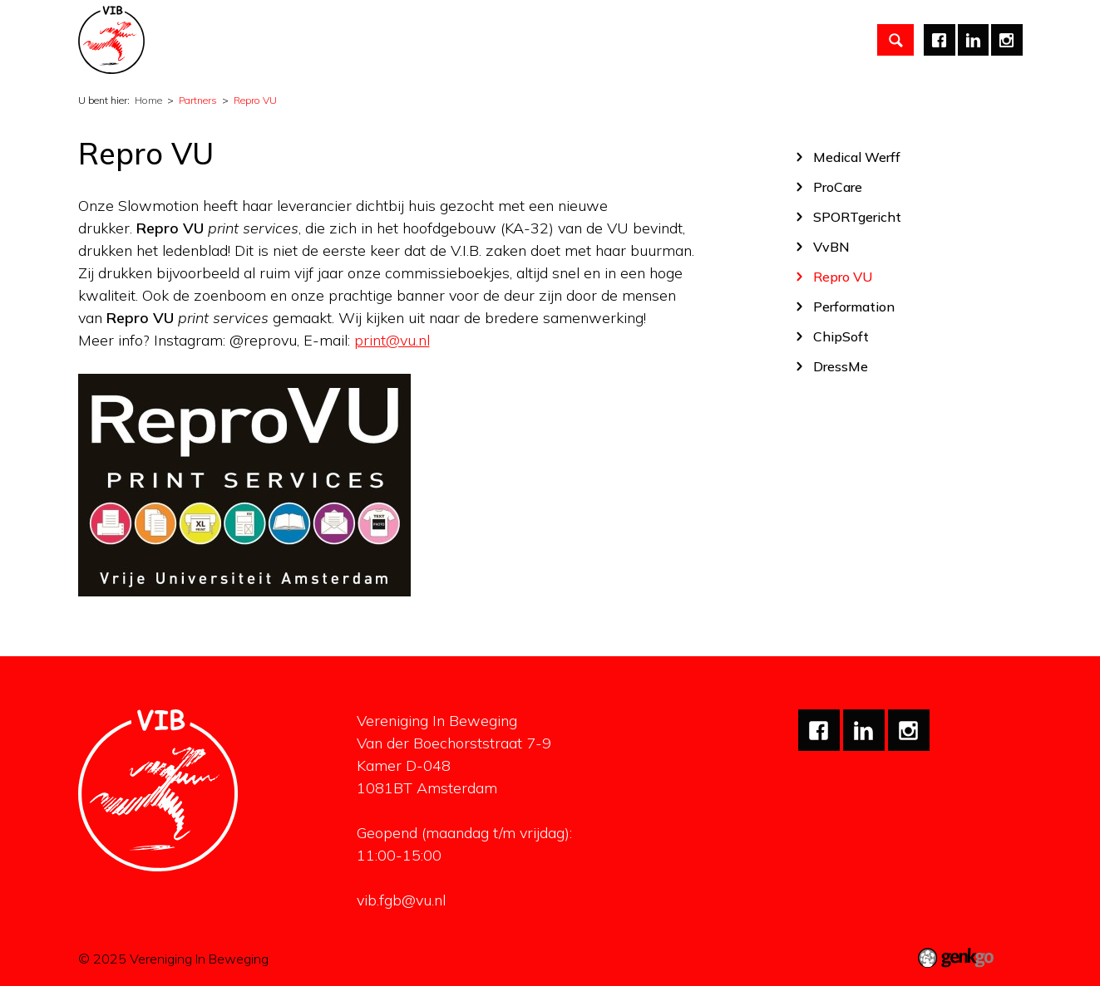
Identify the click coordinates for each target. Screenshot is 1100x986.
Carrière (613, 36)
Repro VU (255, 100)
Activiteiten (352, 36)
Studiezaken (449, 36)
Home (195, 37)
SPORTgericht (857, 216)
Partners (538, 36)
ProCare (837, 186)
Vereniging (260, 36)
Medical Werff (856, 156)
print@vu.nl (392, 340)
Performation (854, 306)
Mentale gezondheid (723, 36)
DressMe (840, 366)
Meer (828, 37)
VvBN (831, 246)
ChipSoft (841, 336)
